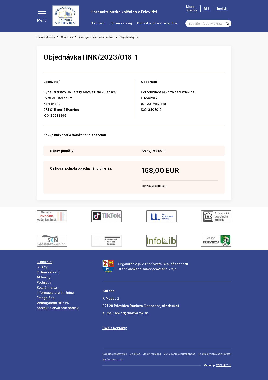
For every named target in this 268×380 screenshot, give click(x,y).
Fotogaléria (45, 298)
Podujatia (44, 282)
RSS (207, 8)
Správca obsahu (112, 359)
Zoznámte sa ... (48, 287)
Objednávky (126, 37)
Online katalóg (121, 23)
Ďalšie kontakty (114, 328)
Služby (42, 267)
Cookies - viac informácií (145, 353)
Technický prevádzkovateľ (214, 353)
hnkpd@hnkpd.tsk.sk (131, 313)
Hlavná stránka (46, 37)
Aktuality (43, 277)
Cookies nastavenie (114, 353)
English (221, 8)
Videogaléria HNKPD (53, 303)
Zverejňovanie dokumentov (96, 37)
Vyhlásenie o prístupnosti (179, 353)
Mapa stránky (191, 8)
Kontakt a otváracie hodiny (157, 23)
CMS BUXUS (223, 365)
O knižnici (98, 23)
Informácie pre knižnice (55, 292)
